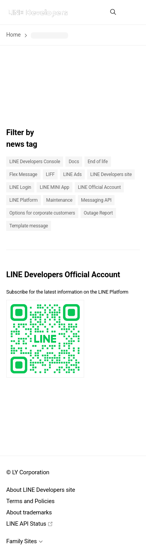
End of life (98, 161)
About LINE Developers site (40, 489)
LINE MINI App (54, 187)
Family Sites (24, 541)
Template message (28, 226)
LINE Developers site (111, 174)
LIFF (50, 174)
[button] (132, 12)
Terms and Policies (30, 501)
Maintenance (59, 200)
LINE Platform (23, 200)
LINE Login (20, 187)
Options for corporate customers (42, 213)
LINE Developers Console (34, 161)
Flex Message (23, 174)
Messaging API (96, 200)
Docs (74, 161)
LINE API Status (29, 523)
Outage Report (98, 213)
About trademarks (29, 512)
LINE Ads (72, 174)
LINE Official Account (99, 187)
